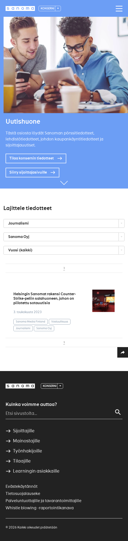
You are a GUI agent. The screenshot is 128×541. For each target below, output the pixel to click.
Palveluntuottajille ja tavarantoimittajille (43, 500)
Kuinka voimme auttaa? (31, 404)
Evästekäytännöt (21, 486)
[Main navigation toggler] (118, 8)
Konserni (48, 8)
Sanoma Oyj (19, 236)
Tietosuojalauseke (23, 493)
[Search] (118, 412)
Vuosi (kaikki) (20, 250)
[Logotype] (20, 8)
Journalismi (18, 223)
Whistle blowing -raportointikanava (40, 507)
